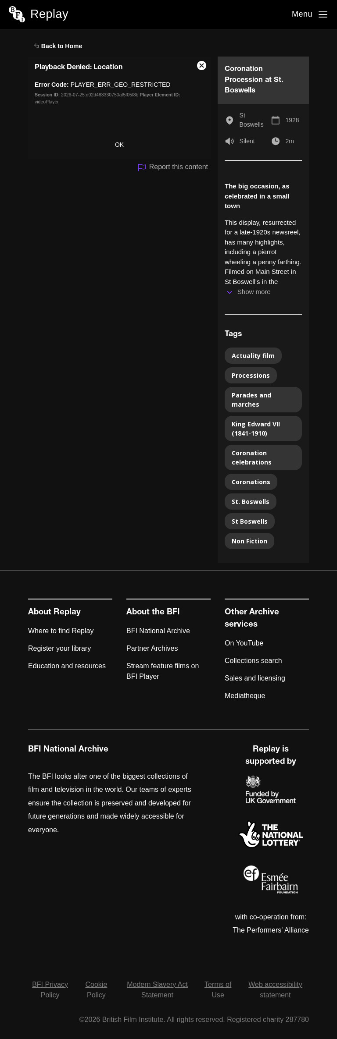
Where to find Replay (60, 631)
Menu (302, 14)
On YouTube (244, 643)
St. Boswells (250, 501)
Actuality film (253, 355)
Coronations (251, 482)
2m (289, 141)
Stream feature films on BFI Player (162, 671)
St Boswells (252, 120)
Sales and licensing (255, 678)
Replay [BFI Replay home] (49, 14)
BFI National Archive (158, 631)
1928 (292, 120)
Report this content (172, 167)
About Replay (54, 613)
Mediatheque (245, 695)
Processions (251, 375)
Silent (247, 141)
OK (119, 144)
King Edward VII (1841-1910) (256, 428)
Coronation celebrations (252, 457)
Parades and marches (251, 399)
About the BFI (153, 613)
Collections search (253, 660)
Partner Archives (152, 648)
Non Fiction (249, 541)
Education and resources (67, 666)
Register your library (59, 648)
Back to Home (58, 46)
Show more (254, 291)
